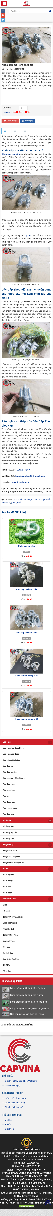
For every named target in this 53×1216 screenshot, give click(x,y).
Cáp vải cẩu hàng (10, 808)
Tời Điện (6, 965)
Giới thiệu (9, 1129)
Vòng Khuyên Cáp (10, 923)
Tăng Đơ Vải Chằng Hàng (13, 917)
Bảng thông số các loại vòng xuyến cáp (29, 1008)
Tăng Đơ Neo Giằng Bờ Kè (13, 862)
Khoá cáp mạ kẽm (10, 832)
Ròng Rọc (7, 971)
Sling (5, 905)
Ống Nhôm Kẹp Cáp (11, 959)
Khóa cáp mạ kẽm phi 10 (26, 676)
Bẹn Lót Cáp (8, 953)
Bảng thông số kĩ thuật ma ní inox (26, 995)
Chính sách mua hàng (15, 1102)
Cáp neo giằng (9, 790)
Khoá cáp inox (8, 826)
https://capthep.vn (20, 482)
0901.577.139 (23, 470)
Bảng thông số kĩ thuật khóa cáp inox (28, 1002)
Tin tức (8, 1124)
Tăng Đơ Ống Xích (10, 935)
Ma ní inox (7, 886)
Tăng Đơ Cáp (8, 844)
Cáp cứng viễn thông (11, 760)
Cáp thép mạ (8, 766)
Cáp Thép (7, 742)
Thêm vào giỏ (10, 121)
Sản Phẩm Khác (9, 898)
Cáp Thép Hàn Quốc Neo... (13, 748)
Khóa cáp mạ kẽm (11, 154)
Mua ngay (27, 121)
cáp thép (28, 235)
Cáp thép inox (8, 814)
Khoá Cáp (7, 820)
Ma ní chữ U (8, 893)
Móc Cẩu (6, 947)
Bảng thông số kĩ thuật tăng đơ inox (27, 988)
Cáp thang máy (9, 802)
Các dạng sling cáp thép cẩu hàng (27, 1014)
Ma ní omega (8, 880)
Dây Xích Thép (9, 941)
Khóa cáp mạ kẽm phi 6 (26, 589)
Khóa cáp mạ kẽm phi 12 (26, 719)
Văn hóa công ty (12, 1085)
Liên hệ (8, 1120)
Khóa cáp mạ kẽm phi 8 (26, 633)
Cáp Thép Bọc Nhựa (11, 754)
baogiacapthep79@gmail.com (30, 476)
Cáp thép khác (9, 784)
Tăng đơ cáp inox (10, 850)
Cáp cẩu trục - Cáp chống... (14, 778)
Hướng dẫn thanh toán (15, 1098)
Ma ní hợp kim (8, 874)
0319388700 (33, 1163)
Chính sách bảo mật (14, 1107)
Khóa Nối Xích (8, 929)
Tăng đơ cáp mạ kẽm (11, 856)
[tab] (6, 131)
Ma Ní (5, 868)
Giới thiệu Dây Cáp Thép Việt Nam (21, 1081)
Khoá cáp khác (9, 838)
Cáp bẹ (6, 796)
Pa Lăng (6, 911)
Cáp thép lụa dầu (9, 772)
